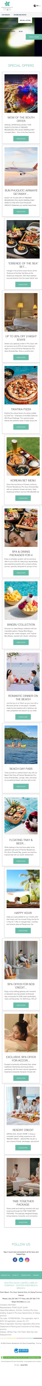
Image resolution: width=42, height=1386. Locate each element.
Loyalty (15, 1292)
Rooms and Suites (20, 15)
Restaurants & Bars (9, 20)
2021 (27, 1338)
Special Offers (25, 20)
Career (36, 1292)
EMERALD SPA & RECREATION (21, 26)
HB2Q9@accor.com (23, 1318)
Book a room (34, 37)
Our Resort (6, 15)
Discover (21, 155)
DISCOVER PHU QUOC (8, 31)
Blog (21, 31)
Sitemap (38, 1360)
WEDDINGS (5, 26)
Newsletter (25, 1292)
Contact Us (5, 1292)
